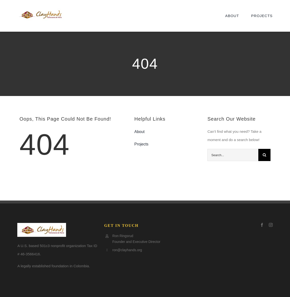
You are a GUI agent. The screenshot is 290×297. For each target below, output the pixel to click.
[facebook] (262, 225)
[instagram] (271, 225)
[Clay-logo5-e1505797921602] (40, 10)
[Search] (264, 155)
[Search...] (232, 155)
